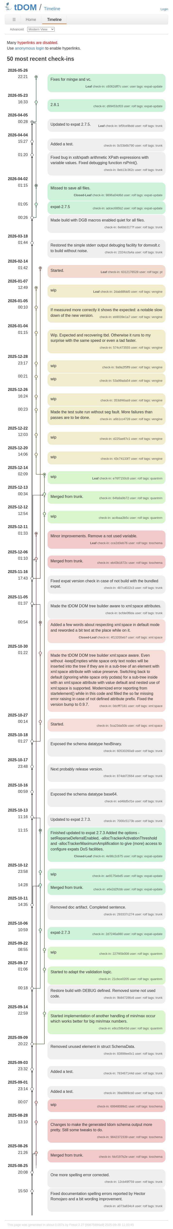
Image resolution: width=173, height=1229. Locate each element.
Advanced (17, 29)
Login (164, 9)
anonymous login (29, 48)
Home (31, 20)
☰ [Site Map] (14, 20)
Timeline (54, 20)
